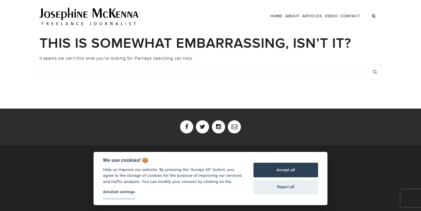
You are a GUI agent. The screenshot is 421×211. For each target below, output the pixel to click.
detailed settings (119, 191)
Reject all (285, 187)
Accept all (286, 170)
